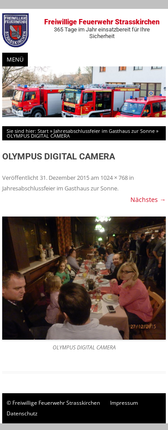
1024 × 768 (114, 178)
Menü (15, 59)
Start (43, 131)
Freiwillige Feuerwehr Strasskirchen (101, 28)
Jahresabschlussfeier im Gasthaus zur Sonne (104, 131)
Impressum (124, 403)
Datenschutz (22, 413)
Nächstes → (148, 199)
